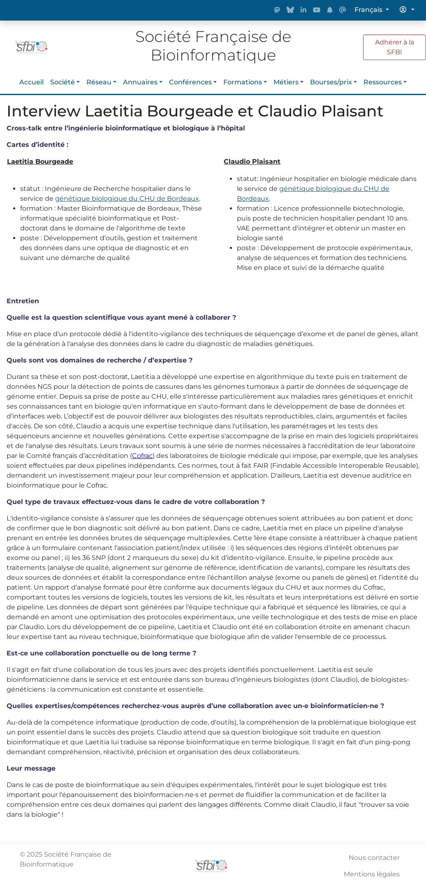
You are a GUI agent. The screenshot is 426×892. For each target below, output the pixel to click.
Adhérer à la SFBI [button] (394, 47)
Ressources (382, 82)
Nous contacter (374, 858)
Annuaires (140, 82)
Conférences (190, 82)
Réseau (98, 82)
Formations (242, 82)
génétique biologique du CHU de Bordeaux (127, 198)
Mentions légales (372, 874)
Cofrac (142, 456)
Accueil (31, 82)
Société (62, 82)
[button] (407, 10)
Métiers (286, 82)
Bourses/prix (331, 82)
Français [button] (369, 10)
